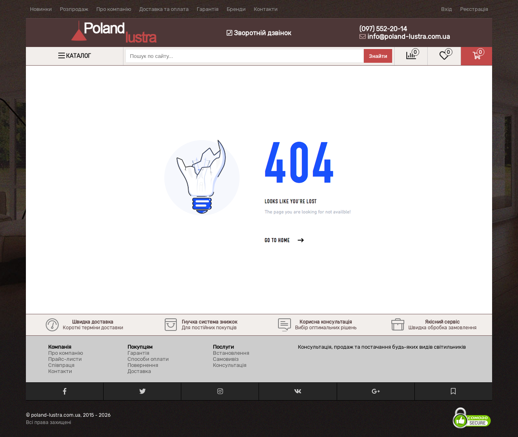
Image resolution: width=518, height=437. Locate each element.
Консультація (229, 365)
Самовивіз (226, 359)
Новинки (41, 9)
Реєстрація (474, 9)
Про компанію (113, 9)
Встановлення (231, 353)
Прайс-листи (65, 359)
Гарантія (208, 9)
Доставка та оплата (164, 9)
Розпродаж (74, 9)
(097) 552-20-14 (383, 29)
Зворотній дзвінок (259, 33)
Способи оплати (148, 359)
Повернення (142, 365)
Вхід (446, 9)
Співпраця (61, 365)
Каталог (78, 56)
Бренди (236, 9)
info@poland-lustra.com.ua (408, 37)
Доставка (139, 371)
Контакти (266, 9)
